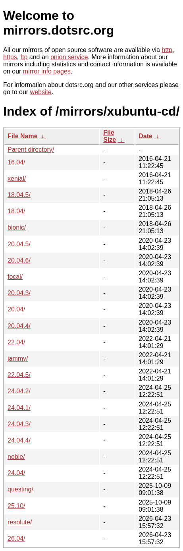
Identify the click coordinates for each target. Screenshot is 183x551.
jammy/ (18, 358)
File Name (23, 136)
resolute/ (20, 522)
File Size (109, 136)
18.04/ (16, 211)
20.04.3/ (19, 293)
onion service (69, 57)
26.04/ (16, 538)
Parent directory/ (31, 149)
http (167, 49)
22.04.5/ (19, 374)
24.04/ (16, 473)
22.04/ (16, 342)
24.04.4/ (19, 440)
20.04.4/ (19, 326)
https (10, 57)
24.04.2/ (19, 391)
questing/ (20, 489)
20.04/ (16, 309)
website (41, 92)
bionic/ (17, 227)
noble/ (16, 456)
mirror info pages (47, 71)
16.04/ (16, 162)
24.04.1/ (19, 407)
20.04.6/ (19, 260)
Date (145, 136)
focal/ (15, 276)
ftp (24, 57)
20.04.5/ (19, 244)
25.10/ (16, 506)
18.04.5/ (19, 194)
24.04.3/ (19, 424)
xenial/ (17, 178)
